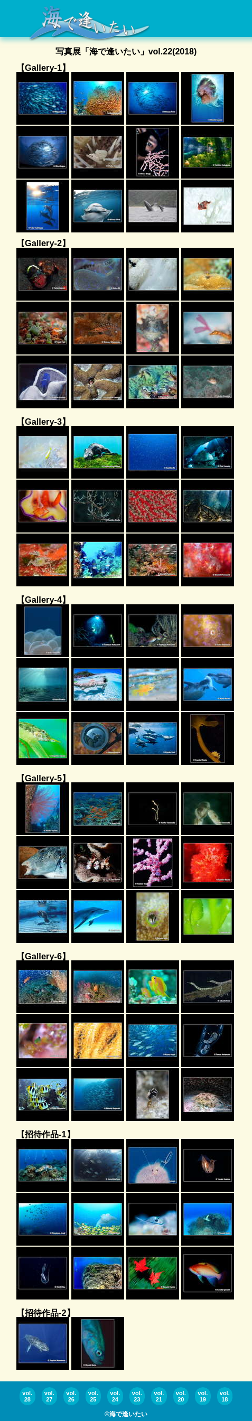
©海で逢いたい (126, 1414)
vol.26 (71, 1396)
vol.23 (137, 1396)
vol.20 (181, 1396)
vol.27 (49, 1396)
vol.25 (93, 1396)
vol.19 (203, 1396)
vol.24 (115, 1396)
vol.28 (27, 1396)
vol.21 (159, 1396)
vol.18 (225, 1396)
